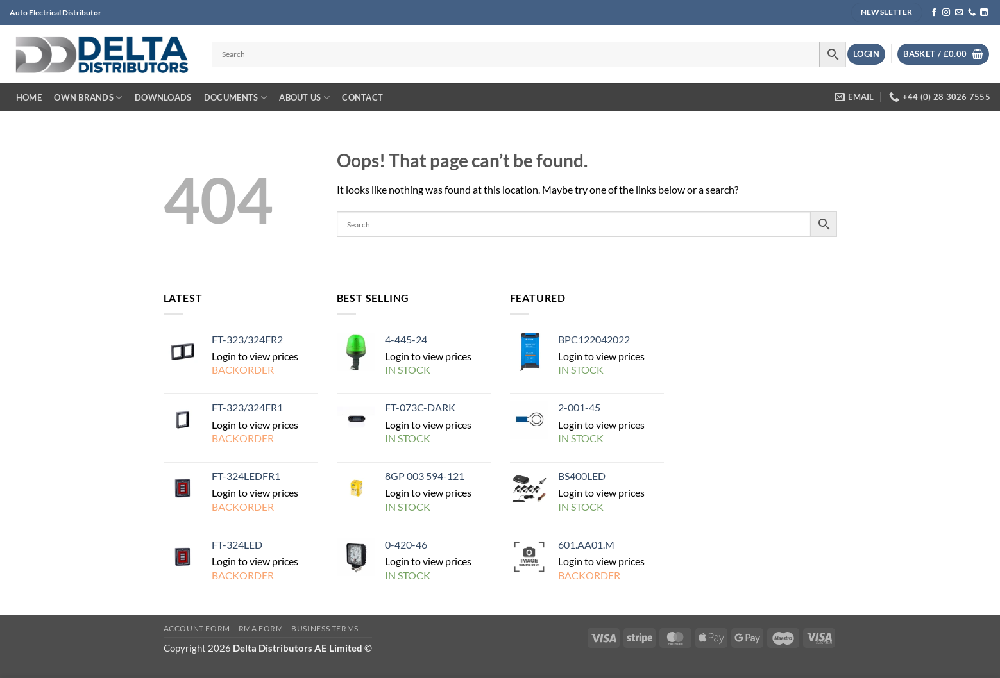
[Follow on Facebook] (934, 12)
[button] (866, 54)
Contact (362, 97)
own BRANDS (88, 98)
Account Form (197, 628)
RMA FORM (261, 628)
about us (304, 98)
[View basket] (943, 54)
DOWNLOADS (163, 97)
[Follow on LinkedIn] (984, 12)
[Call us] (972, 12)
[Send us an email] (959, 12)
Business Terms (325, 628)
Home (29, 97)
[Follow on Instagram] (946, 12)
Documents (235, 98)
